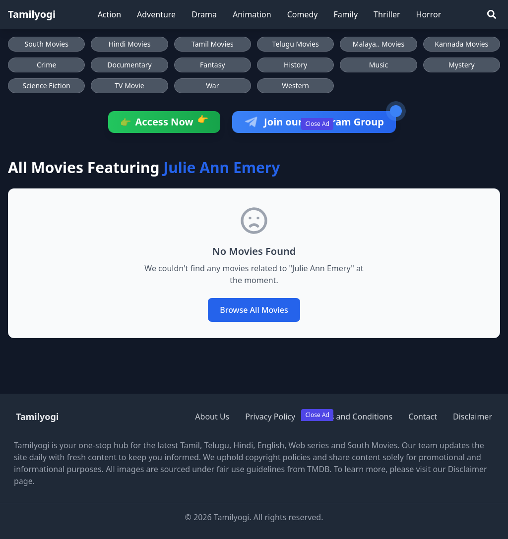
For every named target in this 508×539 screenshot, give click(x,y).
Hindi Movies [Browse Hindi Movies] (130, 44)
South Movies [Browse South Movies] (46, 44)
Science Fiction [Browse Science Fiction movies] (46, 85)
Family (345, 14)
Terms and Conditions (351, 416)
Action (109, 14)
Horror (429, 14)
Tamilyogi (32, 14)
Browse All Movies (254, 309)
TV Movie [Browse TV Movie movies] (129, 85)
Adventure (156, 14)
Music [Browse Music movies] (378, 64)
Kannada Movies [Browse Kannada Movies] (461, 44)
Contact (422, 416)
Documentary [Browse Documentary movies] (129, 64)
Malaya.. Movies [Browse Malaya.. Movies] (378, 44)
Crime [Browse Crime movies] (46, 64)
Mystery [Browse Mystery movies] (461, 64)
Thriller (387, 14)
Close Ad (317, 124)
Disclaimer (472, 416)
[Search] (491, 14)
